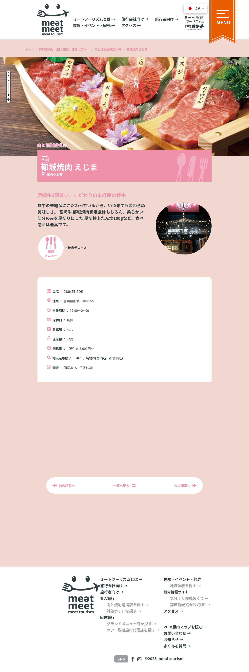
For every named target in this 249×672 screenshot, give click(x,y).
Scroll (10, 72)
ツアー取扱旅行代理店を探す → (133, 630)
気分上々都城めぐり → (189, 598)
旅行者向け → (166, 19)
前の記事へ (67, 485)
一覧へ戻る (121, 485)
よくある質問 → (177, 646)
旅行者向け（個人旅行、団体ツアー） (64, 49)
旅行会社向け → (135, 19)
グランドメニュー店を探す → (131, 623)
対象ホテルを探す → (124, 611)
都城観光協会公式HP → (190, 604)
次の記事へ (182, 485)
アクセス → (131, 25)
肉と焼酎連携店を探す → (128, 604)
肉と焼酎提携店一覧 (107, 49)
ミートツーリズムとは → (94, 19)
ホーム (29, 49)
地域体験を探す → (185, 585)
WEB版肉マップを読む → (185, 627)
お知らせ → (173, 639)
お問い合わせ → (177, 633)
